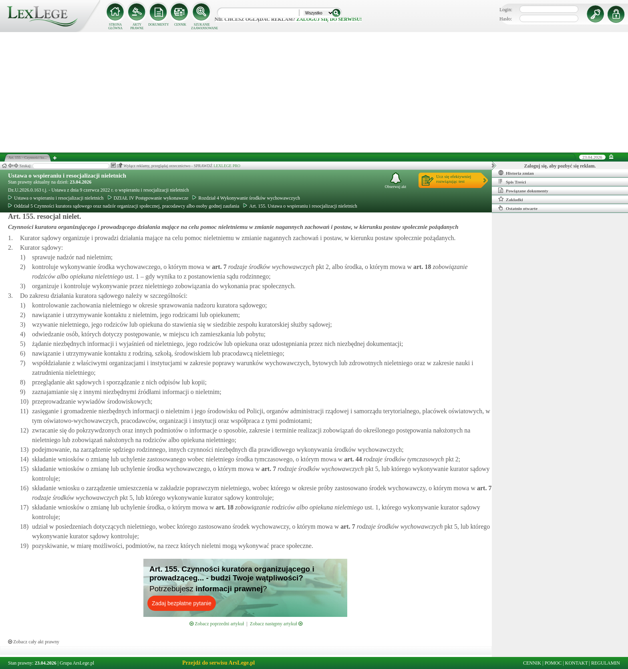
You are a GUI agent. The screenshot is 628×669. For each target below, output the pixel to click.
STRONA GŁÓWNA (115, 26)
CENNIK (180, 24)
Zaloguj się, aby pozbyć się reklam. (560, 166)
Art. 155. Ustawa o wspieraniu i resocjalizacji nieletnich (300, 206)
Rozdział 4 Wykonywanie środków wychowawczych (246, 198)
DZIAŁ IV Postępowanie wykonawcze (148, 198)
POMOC (553, 663)
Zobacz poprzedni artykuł (216, 624)
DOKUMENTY (158, 24)
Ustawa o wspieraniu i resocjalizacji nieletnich (67, 175)
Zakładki (510, 199)
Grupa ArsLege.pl (77, 663)
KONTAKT (576, 663)
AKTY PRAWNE (136, 26)
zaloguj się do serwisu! (329, 19)
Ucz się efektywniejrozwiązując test (453, 179)
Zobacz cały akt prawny (33, 642)
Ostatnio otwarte (517, 208)
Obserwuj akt (396, 180)
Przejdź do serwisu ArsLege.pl (218, 663)
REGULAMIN (605, 663)
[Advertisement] (314, 92)
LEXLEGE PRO (226, 166)
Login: (505, 9)
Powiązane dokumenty (523, 190)
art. (218, 266)
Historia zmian (516, 173)
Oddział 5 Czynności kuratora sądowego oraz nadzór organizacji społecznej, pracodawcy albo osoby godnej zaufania (123, 206)
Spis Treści (512, 181)
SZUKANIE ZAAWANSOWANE (202, 26)
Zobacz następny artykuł (276, 624)
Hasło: (505, 19)
